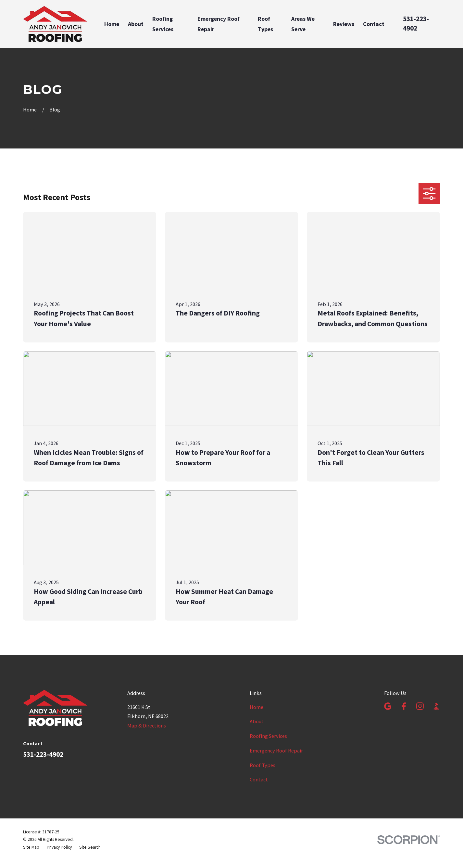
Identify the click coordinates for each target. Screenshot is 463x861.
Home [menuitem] (111, 24)
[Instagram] (420, 706)
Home (256, 707)
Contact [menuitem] (373, 24)
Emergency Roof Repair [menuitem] (218, 23)
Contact (259, 779)
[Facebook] (403, 706)
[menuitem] (31, 847)
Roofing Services (268, 736)
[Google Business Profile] (388, 706)
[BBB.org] (436, 706)
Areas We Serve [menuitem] (303, 23)
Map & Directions (146, 725)
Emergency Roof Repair (276, 750)
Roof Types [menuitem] (265, 23)
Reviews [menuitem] (343, 24)
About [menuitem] (136, 24)
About (257, 721)
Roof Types (262, 765)
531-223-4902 (416, 23)
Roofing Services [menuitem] (162, 23)
